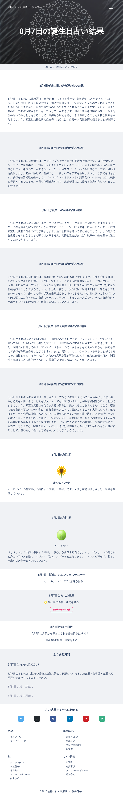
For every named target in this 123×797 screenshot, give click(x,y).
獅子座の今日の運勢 (61, 610)
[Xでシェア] (37, 719)
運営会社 (70, 774)
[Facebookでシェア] (53, 719)
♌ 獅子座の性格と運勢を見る (61, 602)
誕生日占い (61, 66)
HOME (69, 762)
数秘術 (69, 748)
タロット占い (17, 762)
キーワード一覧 (18, 740)
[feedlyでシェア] (102, 719)
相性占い (14, 770)
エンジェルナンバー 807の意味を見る (61, 581)
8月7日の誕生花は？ (21, 686)
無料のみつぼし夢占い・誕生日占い (26, 7)
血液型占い (15, 766)
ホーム (48, 66)
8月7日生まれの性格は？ (24, 664)
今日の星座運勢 (74, 744)
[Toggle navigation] (111, 7)
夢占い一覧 (15, 736)
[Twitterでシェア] (21, 719)
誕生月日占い (72, 736)
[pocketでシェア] (86, 719)
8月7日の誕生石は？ (21, 695)
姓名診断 (14, 778)
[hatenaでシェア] (70, 719)
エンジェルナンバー (20, 774)
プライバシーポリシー (77, 770)
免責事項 (70, 766)
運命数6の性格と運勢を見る (61, 640)
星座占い (70, 740)
